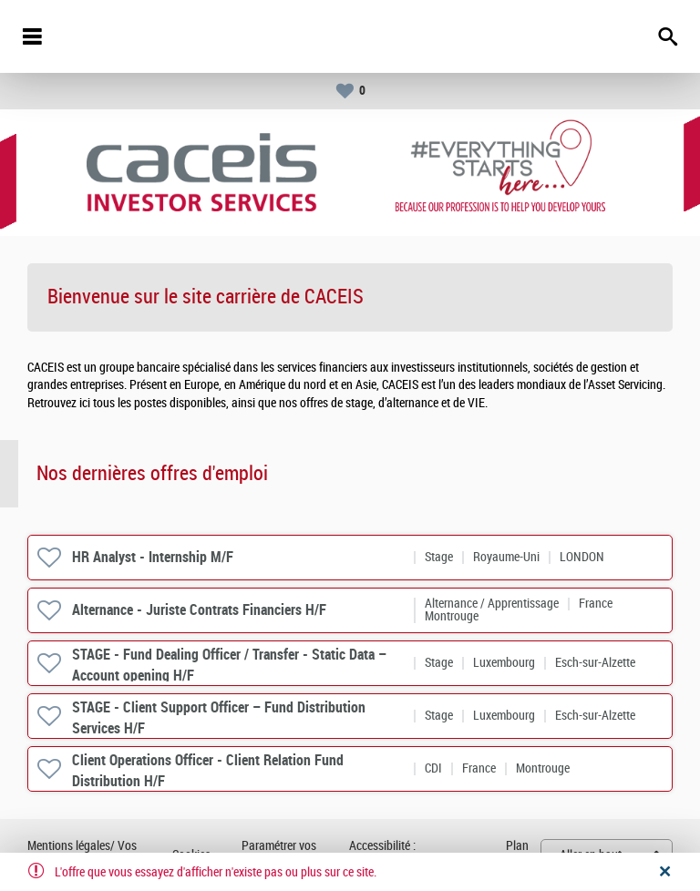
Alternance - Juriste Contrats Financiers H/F (199, 610)
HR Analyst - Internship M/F (152, 557)
